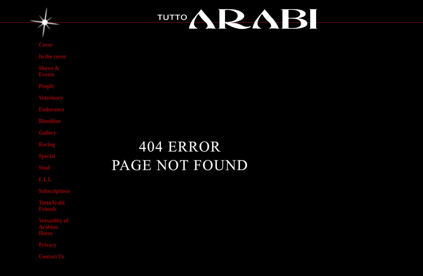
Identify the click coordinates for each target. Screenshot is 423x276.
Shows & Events (49, 71)
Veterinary (51, 98)
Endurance (51, 109)
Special (47, 156)
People (46, 86)
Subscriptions (54, 191)
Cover (46, 45)
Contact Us (51, 257)
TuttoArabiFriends (51, 206)
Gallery (47, 133)
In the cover (52, 57)
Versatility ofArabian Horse (53, 227)
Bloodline (50, 121)
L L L (45, 179)
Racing (47, 144)
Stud (44, 168)
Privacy (47, 245)
